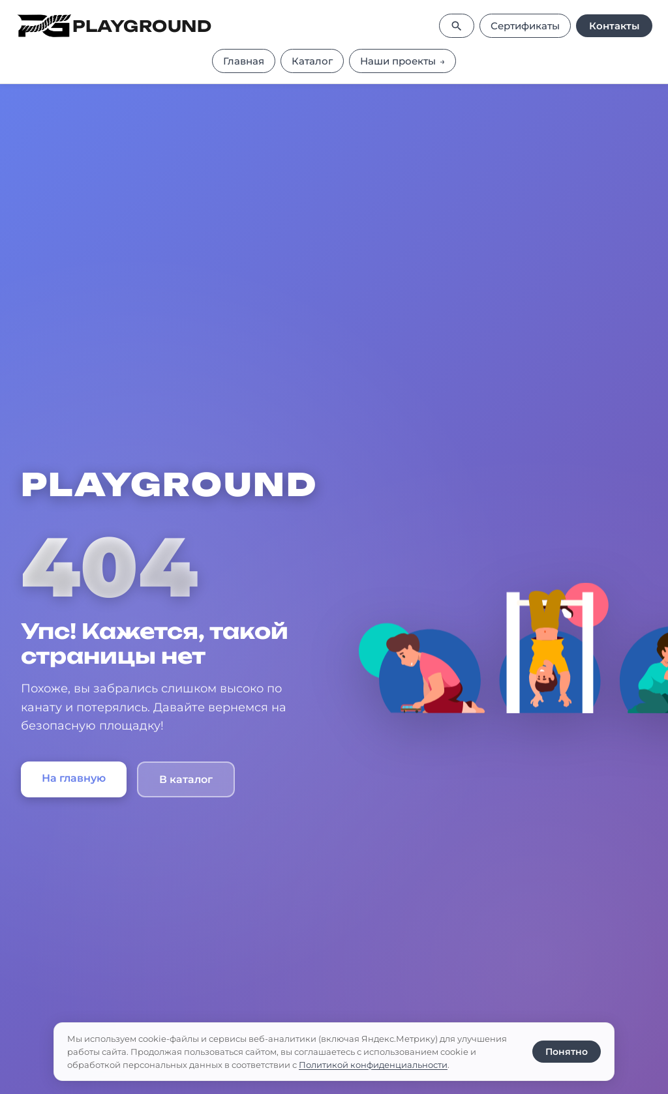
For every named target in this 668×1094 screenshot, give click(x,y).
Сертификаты (525, 26)
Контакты (614, 26)
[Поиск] (456, 26)
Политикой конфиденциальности (373, 1064)
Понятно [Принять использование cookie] (566, 1051)
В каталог (186, 779)
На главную (74, 778)
